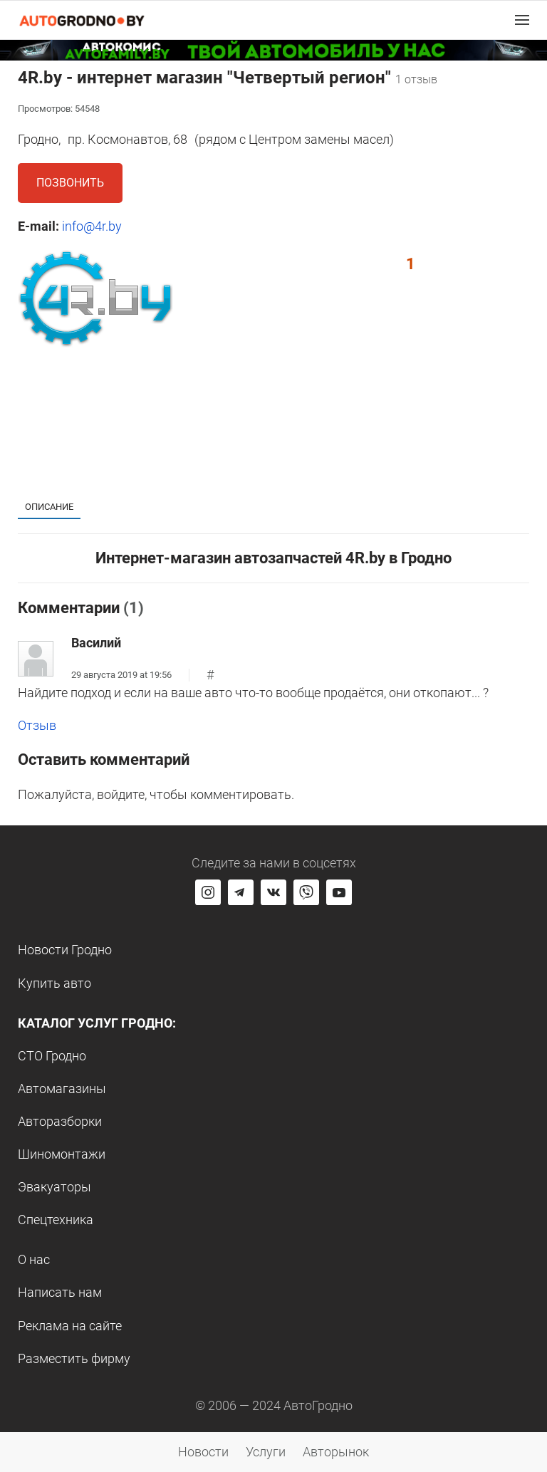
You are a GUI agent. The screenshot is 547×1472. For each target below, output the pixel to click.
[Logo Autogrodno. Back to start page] (82, 19)
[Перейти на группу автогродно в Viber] (306, 892)
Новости (203, 1451)
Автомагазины (62, 1088)
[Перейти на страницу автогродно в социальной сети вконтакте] (273, 892)
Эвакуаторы (54, 1186)
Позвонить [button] (70, 182)
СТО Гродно (52, 1055)
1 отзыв (416, 79)
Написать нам (60, 1292)
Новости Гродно (65, 949)
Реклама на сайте (70, 1325)
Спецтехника (55, 1219)
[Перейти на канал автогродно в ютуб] (339, 892)
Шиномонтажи (61, 1154)
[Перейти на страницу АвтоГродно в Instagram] (208, 892)
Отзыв (37, 725)
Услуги (266, 1451)
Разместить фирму (74, 1358)
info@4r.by (92, 226)
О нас (34, 1259)
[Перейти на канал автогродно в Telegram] (241, 892)
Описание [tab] (49, 506)
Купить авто (54, 983)
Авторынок (336, 1451)
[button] (522, 20)
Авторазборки (60, 1121)
